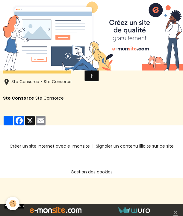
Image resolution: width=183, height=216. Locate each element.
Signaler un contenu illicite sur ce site (135, 146)
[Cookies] (12, 203)
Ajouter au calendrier (36, 66)
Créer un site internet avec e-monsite (50, 146)
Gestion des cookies (92, 172)
